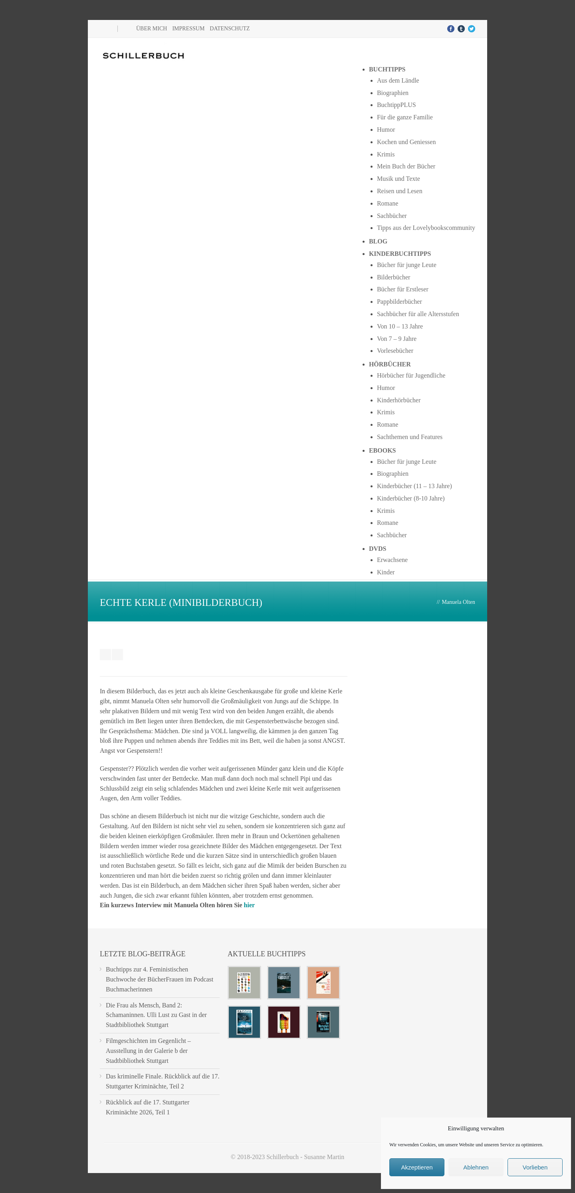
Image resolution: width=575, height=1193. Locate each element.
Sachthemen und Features (409, 436)
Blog (378, 241)
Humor (386, 129)
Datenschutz (230, 29)
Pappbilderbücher (399, 301)
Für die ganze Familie (405, 117)
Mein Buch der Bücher (406, 166)
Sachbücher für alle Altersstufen (418, 314)
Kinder (386, 572)
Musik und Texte (398, 178)
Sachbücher (392, 215)
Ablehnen (475, 1167)
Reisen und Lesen (399, 191)
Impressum (188, 29)
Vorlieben (535, 1167)
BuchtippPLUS (396, 104)
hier (249, 905)
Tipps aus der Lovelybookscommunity (426, 227)
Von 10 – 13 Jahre (400, 326)
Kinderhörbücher (398, 400)
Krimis (386, 154)
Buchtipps (387, 69)
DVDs (378, 548)
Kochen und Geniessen (406, 141)
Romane (387, 203)
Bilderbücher (393, 277)
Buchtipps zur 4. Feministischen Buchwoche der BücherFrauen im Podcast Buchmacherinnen (159, 979)
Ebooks (382, 450)
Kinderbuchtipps (400, 253)
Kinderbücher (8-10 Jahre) (411, 498)
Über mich (151, 29)
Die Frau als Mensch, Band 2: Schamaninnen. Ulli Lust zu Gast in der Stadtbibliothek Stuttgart (156, 1015)
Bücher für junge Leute (406, 264)
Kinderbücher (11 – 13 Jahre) (414, 486)
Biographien (392, 92)
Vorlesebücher (395, 350)
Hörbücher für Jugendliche (411, 375)
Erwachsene (392, 559)
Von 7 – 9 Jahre (396, 338)
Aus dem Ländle (398, 80)
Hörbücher (390, 364)
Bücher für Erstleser (402, 289)
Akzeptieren (416, 1167)
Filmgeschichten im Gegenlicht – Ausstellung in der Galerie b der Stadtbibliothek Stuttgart (148, 1050)
